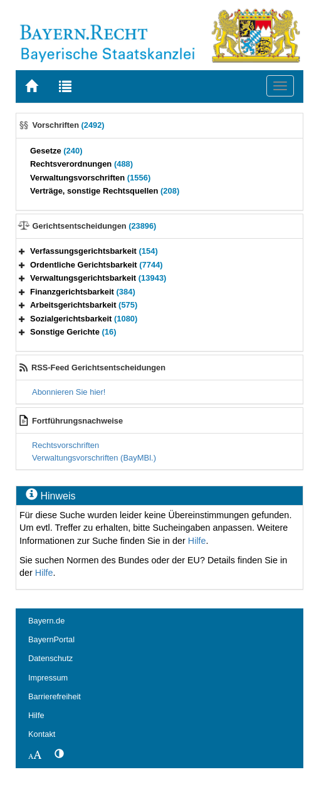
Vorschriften (69, 125)
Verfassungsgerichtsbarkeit (94, 251)
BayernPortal (51, 639)
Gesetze (56, 150)
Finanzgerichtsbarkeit (82, 291)
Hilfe (197, 541)
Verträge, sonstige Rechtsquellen (104, 190)
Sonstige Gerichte (73, 331)
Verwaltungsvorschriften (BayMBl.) (94, 457)
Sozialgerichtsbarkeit (83, 318)
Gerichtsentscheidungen (95, 226)
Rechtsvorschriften (65, 445)
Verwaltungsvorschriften (90, 177)
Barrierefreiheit (54, 696)
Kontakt (41, 734)
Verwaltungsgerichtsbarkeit (98, 278)
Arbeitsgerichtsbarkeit (83, 305)
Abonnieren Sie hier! (68, 392)
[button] (22, 251)
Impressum (48, 677)
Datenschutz (50, 658)
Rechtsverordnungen (81, 164)
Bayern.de (46, 620)
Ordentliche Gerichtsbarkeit (96, 264)
